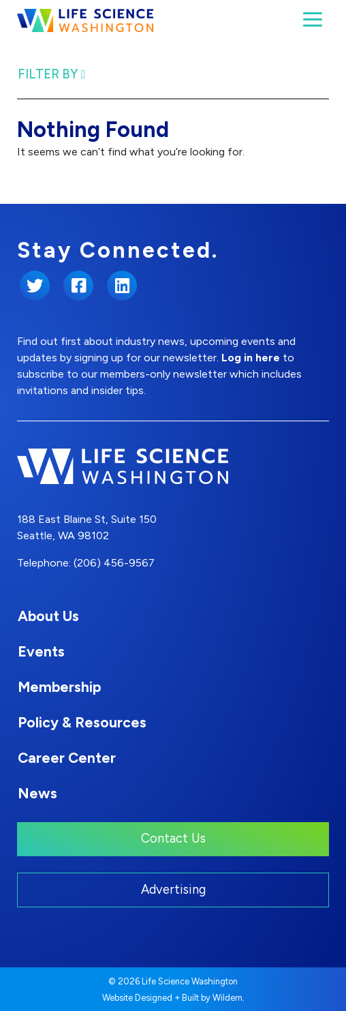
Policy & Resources (82, 722)
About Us (48, 615)
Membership (59, 686)
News (37, 793)
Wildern (227, 998)
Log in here (250, 357)
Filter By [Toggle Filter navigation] (52, 74)
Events (41, 651)
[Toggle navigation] (312, 19)
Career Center (67, 757)
